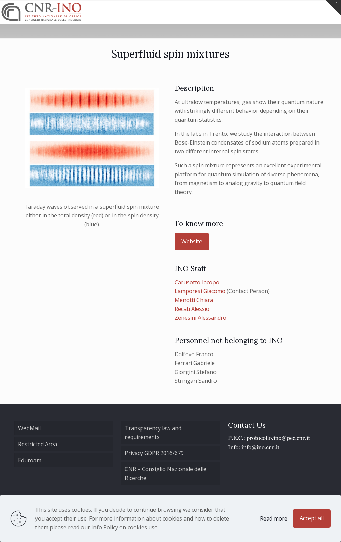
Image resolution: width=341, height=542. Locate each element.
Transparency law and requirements (153, 432)
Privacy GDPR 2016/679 (154, 453)
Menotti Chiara (194, 300)
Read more (273, 518)
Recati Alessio (192, 309)
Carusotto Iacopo (197, 282)
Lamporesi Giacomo (200, 291)
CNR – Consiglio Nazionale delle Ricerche (165, 473)
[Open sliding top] (333, 7)
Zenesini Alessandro (200, 317)
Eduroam (29, 460)
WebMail (29, 428)
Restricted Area (37, 444)
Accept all (312, 518)
